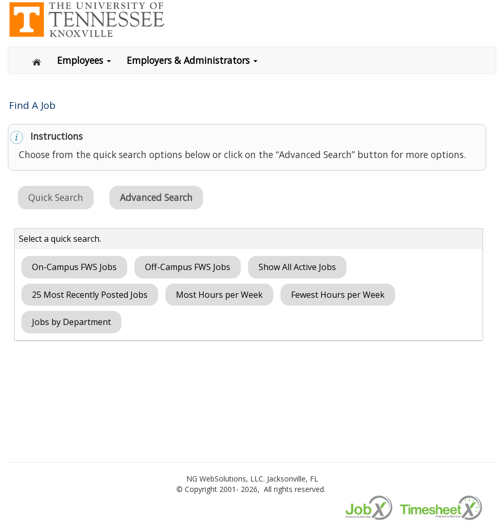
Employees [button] (84, 60)
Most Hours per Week (219, 294)
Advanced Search (156, 197)
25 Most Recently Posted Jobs (90, 294)
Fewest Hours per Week (338, 294)
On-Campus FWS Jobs (74, 267)
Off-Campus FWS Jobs (187, 267)
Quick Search (55, 197)
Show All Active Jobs (297, 267)
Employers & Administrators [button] (192, 60)
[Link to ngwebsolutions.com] (86, 19)
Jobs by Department (71, 322)
